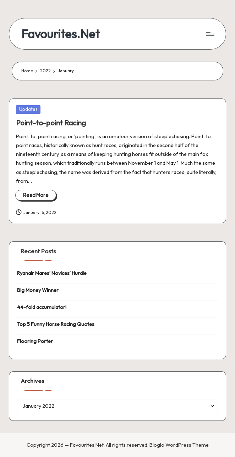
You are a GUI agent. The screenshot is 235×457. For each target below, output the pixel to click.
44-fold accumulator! (41, 307)
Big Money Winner (38, 290)
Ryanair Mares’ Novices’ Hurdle (52, 273)
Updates (28, 109)
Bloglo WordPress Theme (179, 445)
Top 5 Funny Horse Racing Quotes (55, 324)
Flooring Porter (35, 341)
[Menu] (209, 34)
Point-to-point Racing (51, 122)
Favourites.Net (60, 33)
